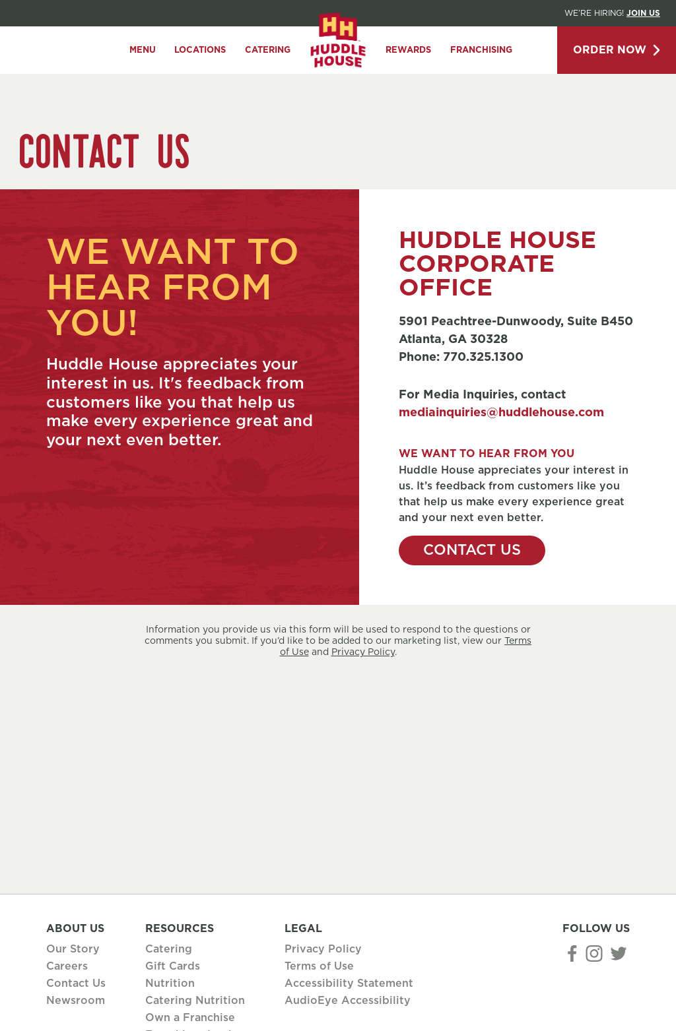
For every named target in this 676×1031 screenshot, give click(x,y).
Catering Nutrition (195, 1000)
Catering (267, 50)
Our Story (73, 949)
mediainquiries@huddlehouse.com (501, 413)
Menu (142, 50)
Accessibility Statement (349, 983)
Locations (200, 50)
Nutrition (170, 983)
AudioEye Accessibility (348, 1000)
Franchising (481, 50)
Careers (67, 966)
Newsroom (75, 1000)
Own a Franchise (190, 1018)
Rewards (408, 50)
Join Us (643, 13)
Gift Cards (172, 966)
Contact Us (472, 550)
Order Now (616, 50)
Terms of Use (319, 966)
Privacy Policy (363, 652)
